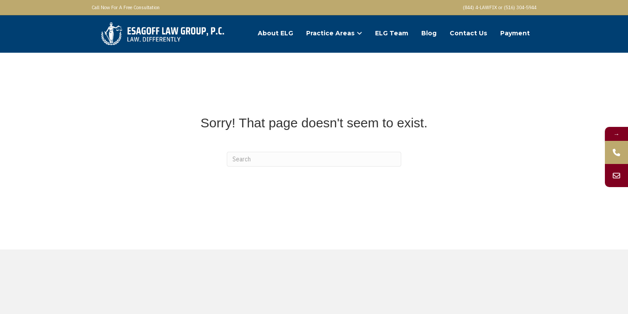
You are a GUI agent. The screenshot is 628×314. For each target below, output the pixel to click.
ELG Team (391, 33)
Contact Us (468, 33)
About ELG (275, 33)
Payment (515, 33)
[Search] (314, 159)
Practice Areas (330, 33)
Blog (429, 33)
